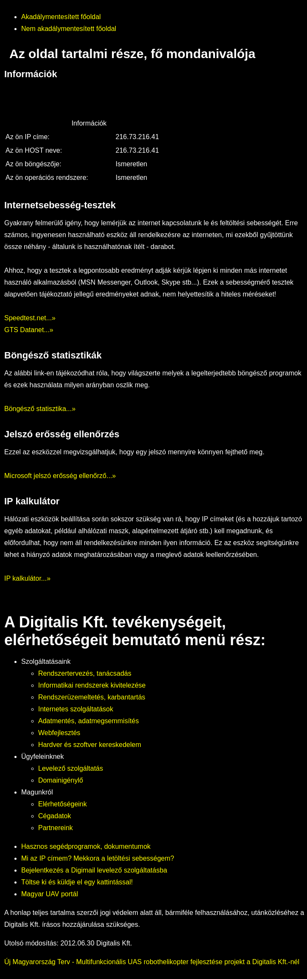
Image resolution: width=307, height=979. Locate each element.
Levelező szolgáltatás (70, 768)
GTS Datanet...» (28, 329)
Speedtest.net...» (30, 318)
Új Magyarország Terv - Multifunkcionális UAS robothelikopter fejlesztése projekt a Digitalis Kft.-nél (151, 961)
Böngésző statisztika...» (39, 408)
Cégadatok (54, 816)
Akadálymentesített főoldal (61, 16)
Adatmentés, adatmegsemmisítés (88, 720)
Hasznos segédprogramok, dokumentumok (86, 846)
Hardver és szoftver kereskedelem (89, 744)
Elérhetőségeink (62, 804)
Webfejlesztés (59, 732)
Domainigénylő (60, 780)
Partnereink (55, 827)
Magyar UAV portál (49, 894)
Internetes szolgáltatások (75, 709)
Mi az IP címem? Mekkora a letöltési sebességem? (97, 858)
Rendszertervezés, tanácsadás (84, 673)
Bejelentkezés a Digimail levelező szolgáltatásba (94, 870)
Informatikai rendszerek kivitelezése (91, 685)
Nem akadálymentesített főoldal (68, 28)
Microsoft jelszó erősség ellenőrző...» (60, 475)
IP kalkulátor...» (27, 578)
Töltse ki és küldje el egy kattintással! (77, 882)
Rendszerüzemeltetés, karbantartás (91, 697)
